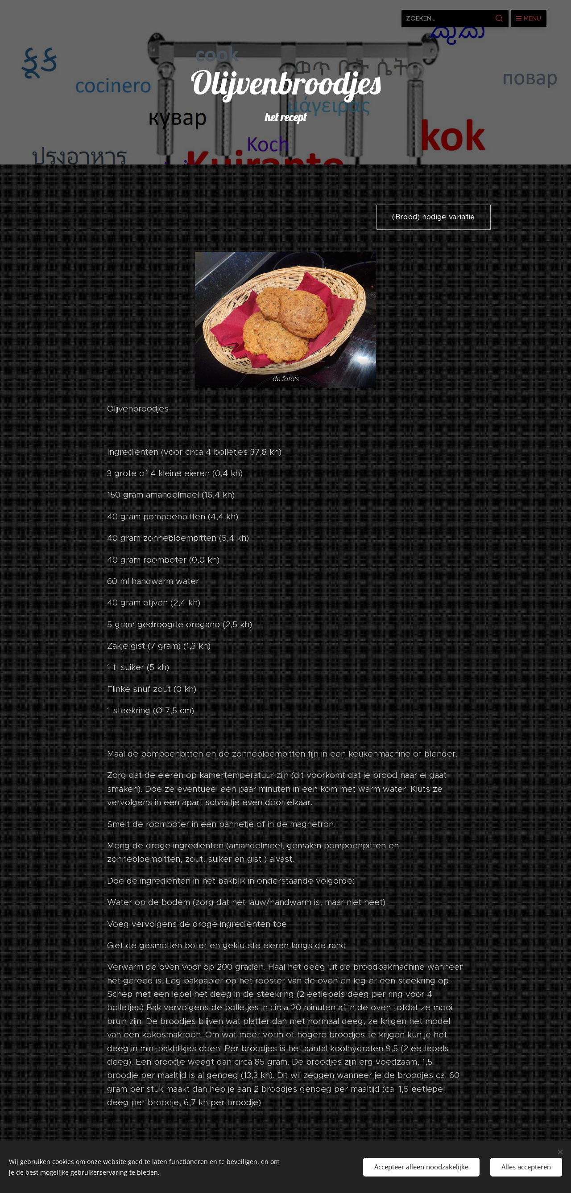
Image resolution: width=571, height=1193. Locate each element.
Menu (528, 18)
